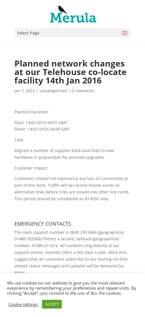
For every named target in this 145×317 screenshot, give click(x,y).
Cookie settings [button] (23, 304)
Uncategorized (53, 90)
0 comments (83, 90)
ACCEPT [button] (51, 304)
